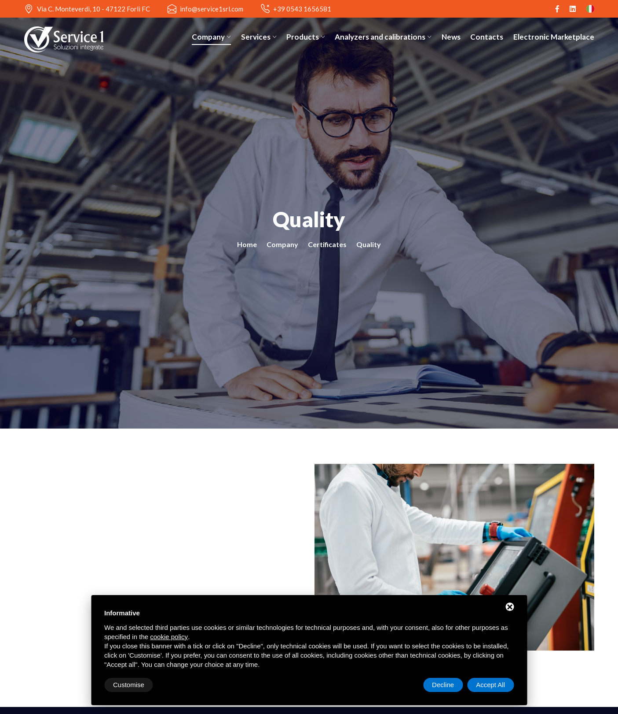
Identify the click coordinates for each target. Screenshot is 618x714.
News (451, 36)
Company (211, 36)
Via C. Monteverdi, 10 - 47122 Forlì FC (93, 9)
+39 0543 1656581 (302, 9)
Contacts (486, 36)
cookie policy (169, 636)
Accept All (490, 684)
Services (259, 36)
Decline (443, 684)
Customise (128, 684)
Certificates (327, 244)
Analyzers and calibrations (383, 36)
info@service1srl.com (211, 9)
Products (305, 36)
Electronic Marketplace (553, 36)
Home (247, 244)
